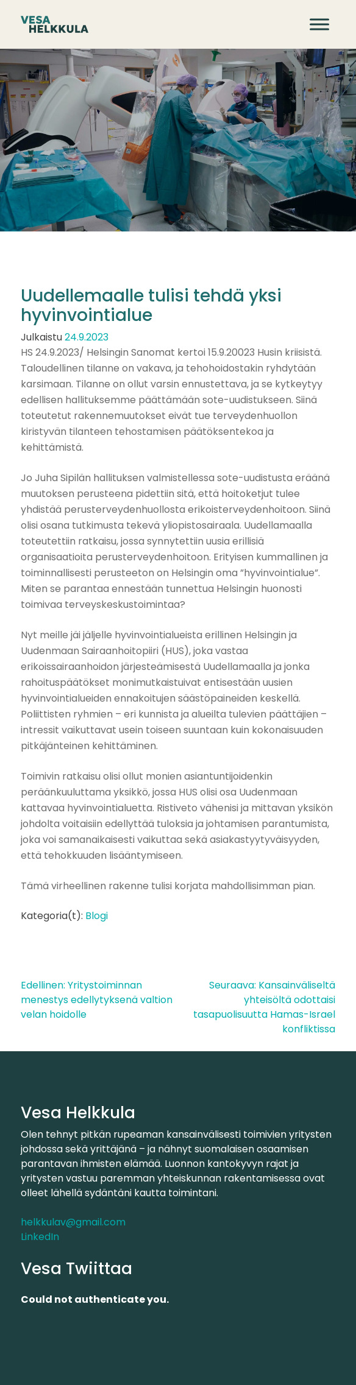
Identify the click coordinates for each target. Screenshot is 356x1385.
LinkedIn (40, 1237)
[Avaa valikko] (319, 24)
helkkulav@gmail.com (73, 1222)
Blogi (96, 916)
